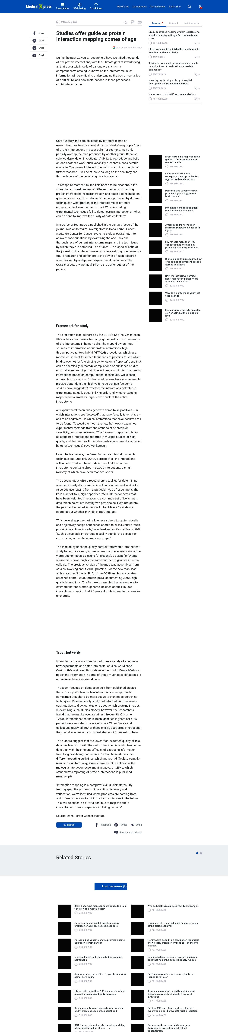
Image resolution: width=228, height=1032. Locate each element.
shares (69, 824)
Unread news (157, 6)
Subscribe (175, 6)
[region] (175, 67)
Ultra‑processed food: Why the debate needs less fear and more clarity (174, 51)
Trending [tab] (157, 23)
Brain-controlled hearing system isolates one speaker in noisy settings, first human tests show (174, 35)
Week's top (123, 6)
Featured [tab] (173, 23)
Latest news (140, 6)
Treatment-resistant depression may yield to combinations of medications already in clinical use (173, 66)
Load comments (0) (114, 886)
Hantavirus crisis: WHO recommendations (172, 94)
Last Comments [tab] (191, 23)
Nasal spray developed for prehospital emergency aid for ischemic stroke (170, 82)
